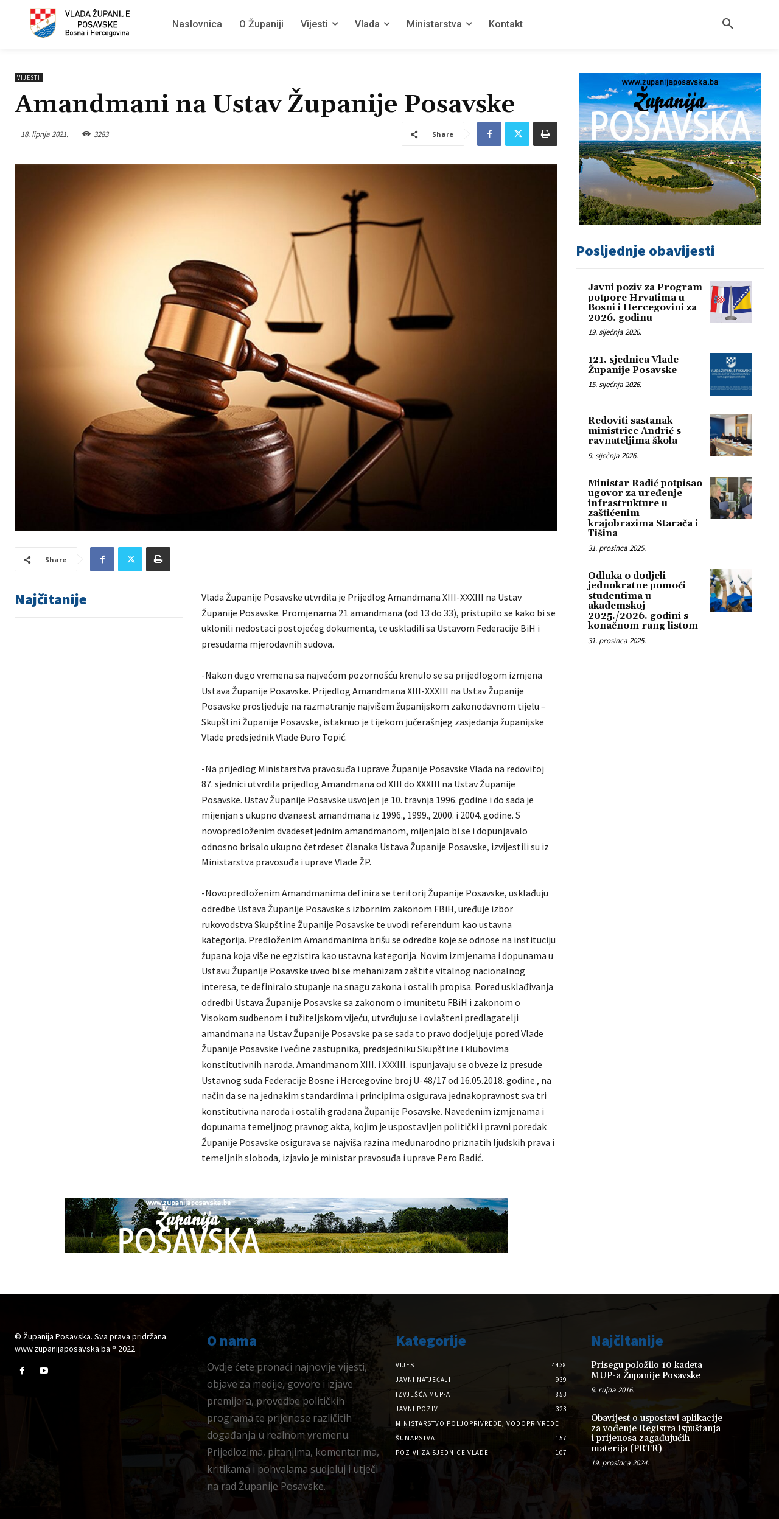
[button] (728, 24)
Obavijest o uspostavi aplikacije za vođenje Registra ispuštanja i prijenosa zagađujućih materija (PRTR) (656, 1433)
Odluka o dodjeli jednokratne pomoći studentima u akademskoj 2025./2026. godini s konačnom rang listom (643, 601)
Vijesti (29, 77)
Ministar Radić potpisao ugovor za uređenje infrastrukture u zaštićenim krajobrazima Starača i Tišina (645, 509)
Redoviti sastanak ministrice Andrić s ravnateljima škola (634, 431)
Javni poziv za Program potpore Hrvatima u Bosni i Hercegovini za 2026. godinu (645, 303)
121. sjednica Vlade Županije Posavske (633, 365)
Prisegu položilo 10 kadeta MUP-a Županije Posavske (646, 1370)
